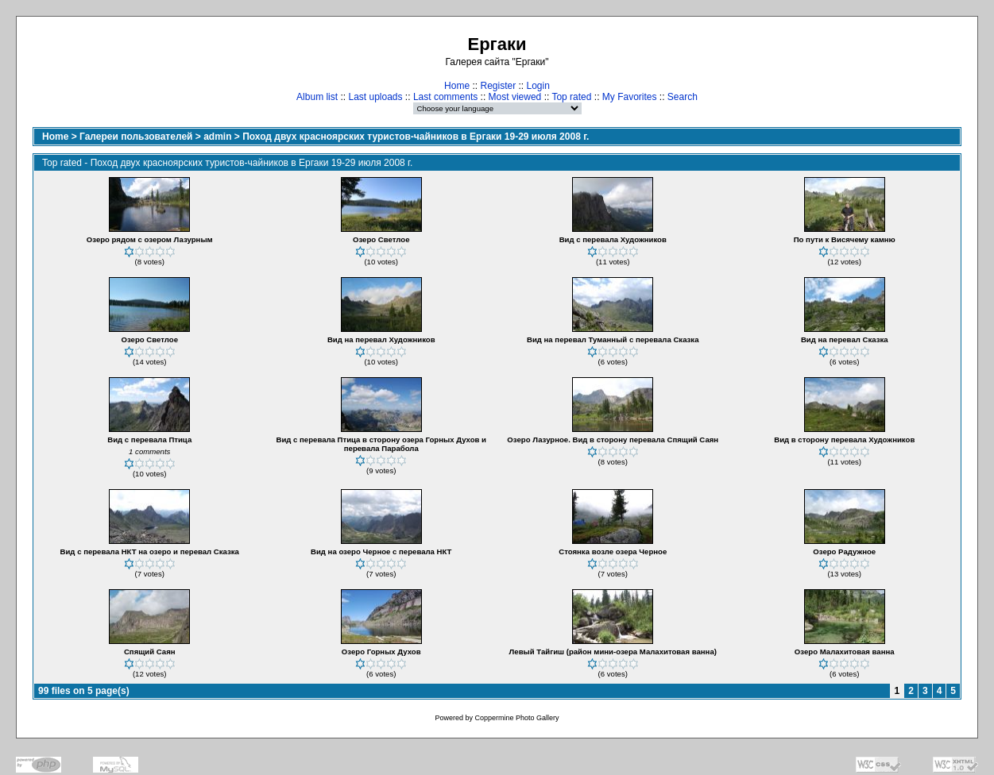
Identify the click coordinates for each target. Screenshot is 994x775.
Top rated (571, 96)
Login (538, 85)
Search (682, 96)
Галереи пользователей (135, 136)
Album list (317, 96)
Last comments (445, 96)
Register (498, 85)
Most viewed (515, 96)
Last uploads (375, 96)
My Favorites (629, 96)
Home (457, 85)
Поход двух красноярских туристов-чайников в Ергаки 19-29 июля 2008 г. (415, 136)
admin (217, 136)
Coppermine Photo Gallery (516, 718)
